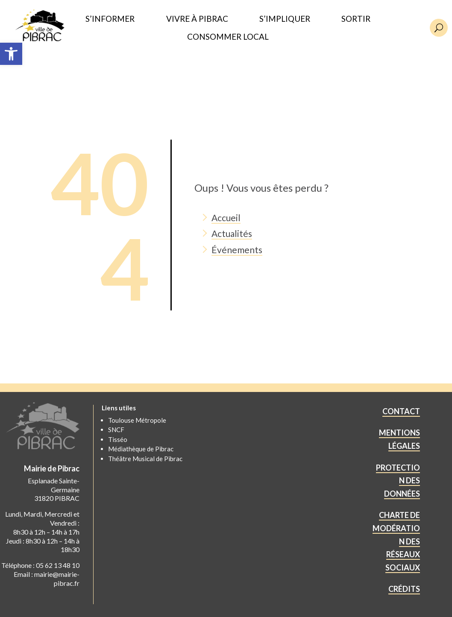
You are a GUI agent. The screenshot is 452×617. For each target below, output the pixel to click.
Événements (236, 249)
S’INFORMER (110, 19)
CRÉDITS (404, 589)
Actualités (231, 233)
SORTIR (355, 19)
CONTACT (401, 411)
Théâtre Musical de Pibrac (145, 458)
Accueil (226, 217)
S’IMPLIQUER (284, 19)
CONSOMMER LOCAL (228, 36)
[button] (11, 54)
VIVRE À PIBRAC (197, 19)
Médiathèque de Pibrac (140, 449)
